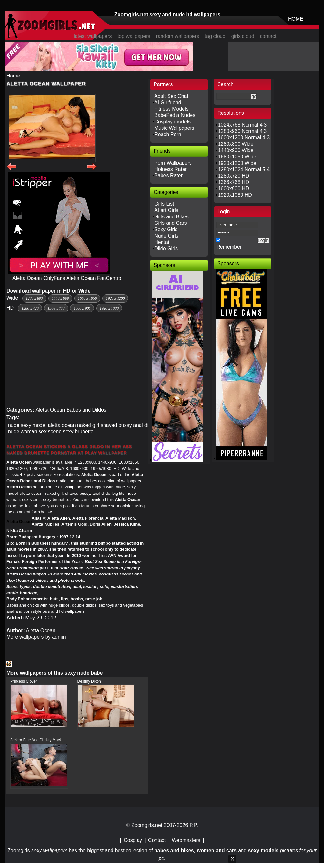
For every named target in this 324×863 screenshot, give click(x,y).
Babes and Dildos (86, 410)
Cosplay (133, 840)
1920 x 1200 (115, 298)
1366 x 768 (55, 308)
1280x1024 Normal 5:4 (244, 169)
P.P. (194, 825)
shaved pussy (116, 425)
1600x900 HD (233, 188)
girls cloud (242, 36)
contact (268, 36)
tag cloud (215, 36)
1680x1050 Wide (237, 156)
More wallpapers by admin (36, 637)
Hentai (161, 242)
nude (13, 425)
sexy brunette (78, 431)
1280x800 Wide (235, 144)
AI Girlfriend (167, 102)
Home (13, 75)
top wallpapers (133, 36)
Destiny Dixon (89, 681)
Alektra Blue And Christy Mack (35, 740)
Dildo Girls (166, 248)
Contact (157, 840)
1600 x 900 (82, 308)
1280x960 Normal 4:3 (242, 131)
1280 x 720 (29, 308)
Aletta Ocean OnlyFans (38, 278)
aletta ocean (62, 425)
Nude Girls (166, 235)
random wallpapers (177, 36)
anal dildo (144, 425)
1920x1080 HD (235, 195)
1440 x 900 (60, 298)
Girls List (164, 204)
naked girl (88, 425)
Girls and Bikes (171, 216)
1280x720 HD (233, 176)
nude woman (22, 431)
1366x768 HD (233, 182)
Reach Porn (167, 134)
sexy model (34, 425)
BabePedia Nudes (174, 115)
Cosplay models (172, 121)
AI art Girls (166, 210)
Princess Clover (23, 681)
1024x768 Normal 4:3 (242, 125)
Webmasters (186, 840)
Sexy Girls (165, 229)
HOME (295, 19)
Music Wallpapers (174, 128)
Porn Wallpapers (173, 162)
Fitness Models (171, 109)
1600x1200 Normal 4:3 (244, 137)
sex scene (50, 431)
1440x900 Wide (235, 150)
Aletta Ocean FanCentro (93, 278)
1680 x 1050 (87, 298)
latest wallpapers (93, 36)
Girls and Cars (170, 223)
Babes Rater (168, 175)
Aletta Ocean (50, 410)
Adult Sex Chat (171, 96)
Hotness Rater (170, 169)
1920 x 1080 (109, 308)
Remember (228, 247)
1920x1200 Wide (237, 163)
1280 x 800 (34, 298)
